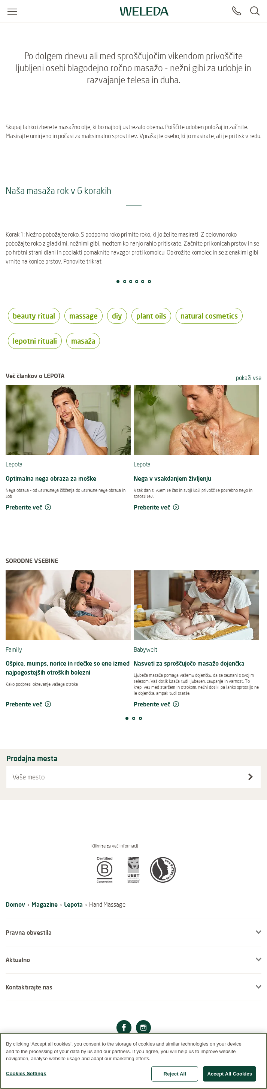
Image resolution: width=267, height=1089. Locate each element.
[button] (104, 881)
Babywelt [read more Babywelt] (145, 649)
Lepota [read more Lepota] (14, 464)
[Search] (255, 11)
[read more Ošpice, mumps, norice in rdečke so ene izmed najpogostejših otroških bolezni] (68, 704)
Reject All (175, 1077)
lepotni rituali (35, 341)
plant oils (151, 315)
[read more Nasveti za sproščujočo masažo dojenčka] (196, 704)
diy (117, 315)
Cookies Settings (26, 1077)
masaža (83, 341)
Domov (15, 904)
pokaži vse (248, 377)
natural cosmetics (209, 315)
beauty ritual (34, 315)
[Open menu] (12, 11)
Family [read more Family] (14, 649)
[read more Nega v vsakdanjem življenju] (196, 507)
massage (83, 315)
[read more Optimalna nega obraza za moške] (68, 507)
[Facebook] (123, 1028)
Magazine (44, 904)
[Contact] (236, 11)
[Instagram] (143, 1028)
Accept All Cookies (229, 1077)
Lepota (73, 904)
